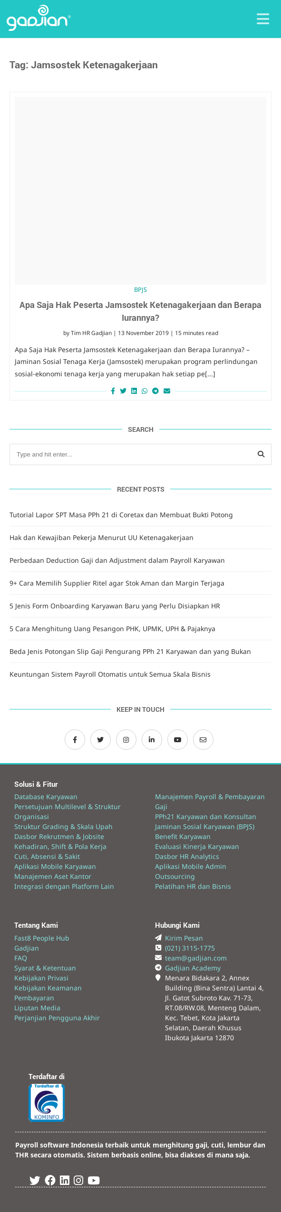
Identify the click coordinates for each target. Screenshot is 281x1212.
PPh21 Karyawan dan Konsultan (205, 816)
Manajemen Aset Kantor (52, 876)
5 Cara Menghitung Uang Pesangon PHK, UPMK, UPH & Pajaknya (112, 628)
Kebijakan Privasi (41, 977)
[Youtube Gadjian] (93, 1181)
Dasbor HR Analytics (187, 856)
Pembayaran (34, 997)
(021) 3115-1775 (190, 947)
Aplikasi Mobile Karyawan (55, 866)
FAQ (20, 957)
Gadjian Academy (193, 967)
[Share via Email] (168, 391)
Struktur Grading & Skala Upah (63, 826)
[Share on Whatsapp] (144, 391)
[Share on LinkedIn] (134, 391)
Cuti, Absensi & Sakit (47, 856)
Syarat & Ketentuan (45, 967)
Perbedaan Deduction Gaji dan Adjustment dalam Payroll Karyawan (117, 560)
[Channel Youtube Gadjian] (177, 739)
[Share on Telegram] (155, 391)
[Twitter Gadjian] (100, 739)
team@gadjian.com (196, 957)
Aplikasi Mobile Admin (190, 866)
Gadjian (26, 947)
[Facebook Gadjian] (75, 739)
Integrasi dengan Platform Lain (64, 886)
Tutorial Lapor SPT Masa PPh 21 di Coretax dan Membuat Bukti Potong (121, 514)
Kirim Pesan (184, 937)
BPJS (140, 289)
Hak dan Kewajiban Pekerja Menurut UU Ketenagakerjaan (102, 537)
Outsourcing (175, 876)
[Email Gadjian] (203, 739)
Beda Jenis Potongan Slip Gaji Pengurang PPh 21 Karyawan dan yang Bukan (130, 651)
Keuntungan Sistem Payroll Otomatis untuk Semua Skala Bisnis (110, 674)
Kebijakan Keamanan (48, 987)
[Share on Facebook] (111, 391)
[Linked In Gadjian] (64, 1181)
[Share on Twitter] (123, 391)
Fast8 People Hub (41, 937)
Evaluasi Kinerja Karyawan (197, 846)
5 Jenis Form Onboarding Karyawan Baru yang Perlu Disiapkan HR (115, 605)
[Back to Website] (39, 28)
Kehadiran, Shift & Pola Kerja (60, 846)
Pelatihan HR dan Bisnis (193, 886)
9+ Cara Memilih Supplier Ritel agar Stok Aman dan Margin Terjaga (117, 582)
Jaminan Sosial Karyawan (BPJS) (204, 826)
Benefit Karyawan (183, 836)
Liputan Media (37, 1007)
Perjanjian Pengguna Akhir (57, 1017)
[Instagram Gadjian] (126, 739)
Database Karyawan (46, 796)
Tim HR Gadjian (91, 333)
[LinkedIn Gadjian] (152, 739)
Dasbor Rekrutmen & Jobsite (59, 836)
